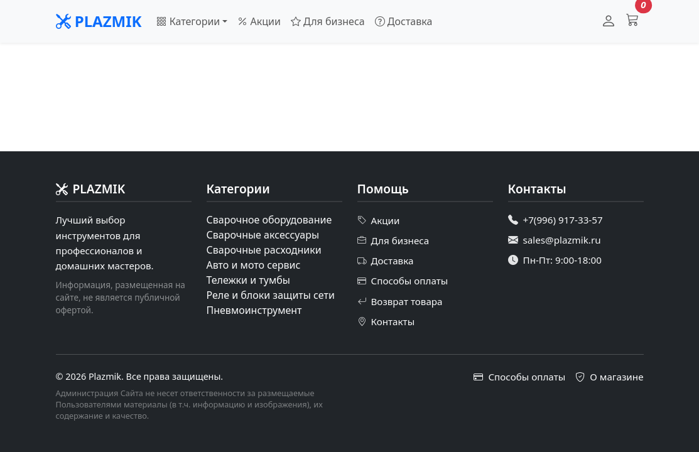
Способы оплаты (402, 281)
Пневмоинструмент (254, 310)
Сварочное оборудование (269, 220)
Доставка (404, 21)
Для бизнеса (328, 21)
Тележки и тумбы (248, 280)
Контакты (386, 321)
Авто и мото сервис (254, 265)
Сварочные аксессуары (263, 235)
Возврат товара (400, 301)
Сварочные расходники (264, 250)
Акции (259, 21)
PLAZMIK (99, 21)
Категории (188, 21)
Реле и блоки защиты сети (271, 295)
